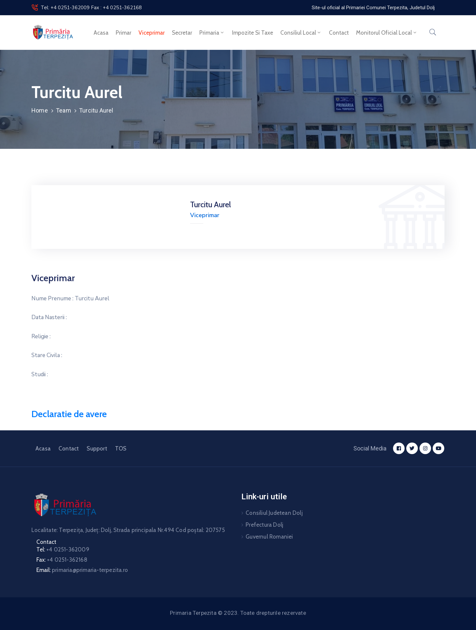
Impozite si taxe (252, 32)
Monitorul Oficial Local (386, 32)
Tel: (62, 549)
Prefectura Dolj (264, 524)
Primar (123, 32)
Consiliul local (301, 32)
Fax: (61, 559)
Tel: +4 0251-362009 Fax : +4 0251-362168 (91, 7)
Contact (339, 32)
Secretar (182, 32)
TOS (121, 448)
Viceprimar (152, 32)
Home (39, 110)
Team (63, 110)
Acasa (101, 32)
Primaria (212, 32)
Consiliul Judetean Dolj (274, 513)
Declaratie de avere (69, 413)
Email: (82, 570)
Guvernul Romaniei (269, 536)
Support (97, 448)
